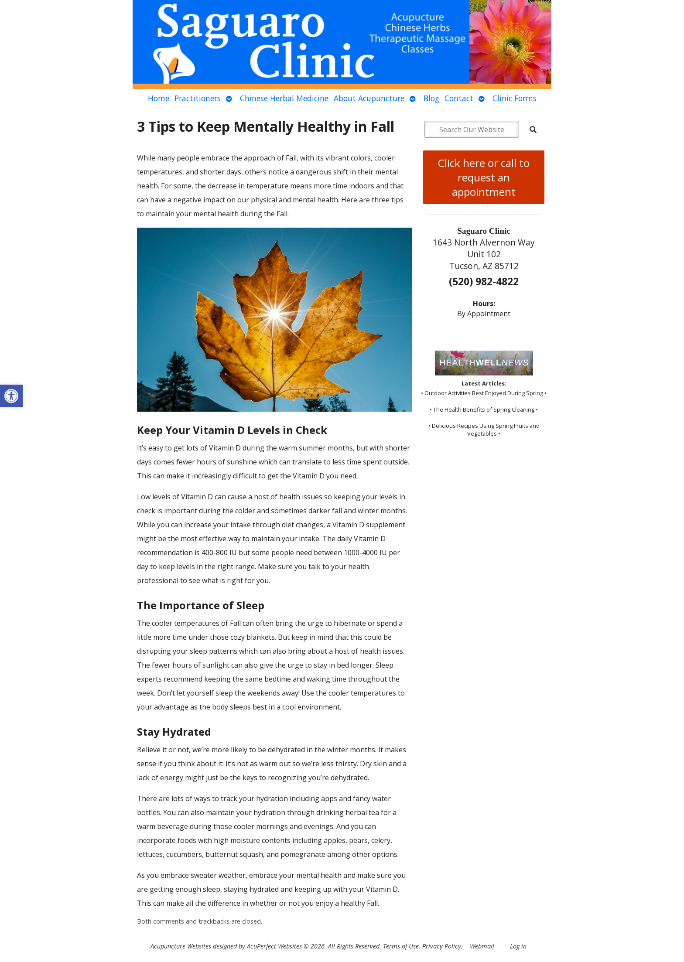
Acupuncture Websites (180, 946)
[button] (11, 396)
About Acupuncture (369, 98)
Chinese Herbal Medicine (284, 98)
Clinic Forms (514, 98)
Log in (518, 946)
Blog (431, 98)
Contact (459, 98)
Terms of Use (401, 946)
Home (158, 98)
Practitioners (197, 98)
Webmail (482, 946)
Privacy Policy (441, 946)
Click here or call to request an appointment (484, 177)
